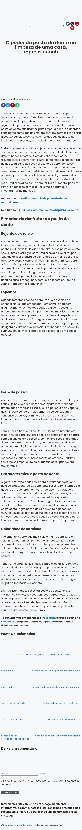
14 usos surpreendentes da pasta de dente (50, 210)
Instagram (49, 618)
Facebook (7, 621)
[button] (30, 25)
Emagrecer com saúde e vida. (17, 827)
